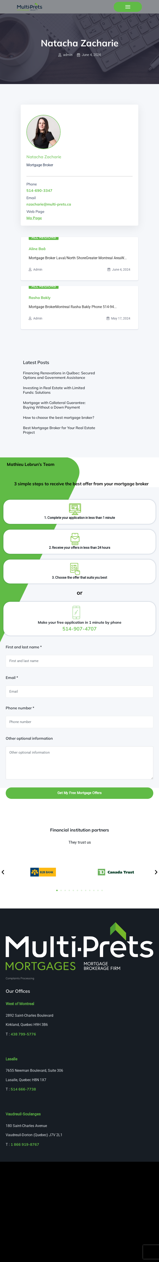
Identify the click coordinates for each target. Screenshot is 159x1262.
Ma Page (34, 218)
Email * (12, 677)
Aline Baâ (37, 248)
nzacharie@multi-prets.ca (48, 204)
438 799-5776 (23, 1034)
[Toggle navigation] (128, 7)
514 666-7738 (23, 1089)
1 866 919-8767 (25, 1144)
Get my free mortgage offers (79, 793)
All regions (43, 237)
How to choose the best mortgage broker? (58, 417)
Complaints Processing (20, 978)
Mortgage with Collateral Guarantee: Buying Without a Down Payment (54, 404)
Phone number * (20, 708)
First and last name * (24, 647)
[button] (3, 872)
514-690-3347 (39, 190)
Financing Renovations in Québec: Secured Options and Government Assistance (59, 375)
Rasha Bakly (40, 297)
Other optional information (29, 738)
